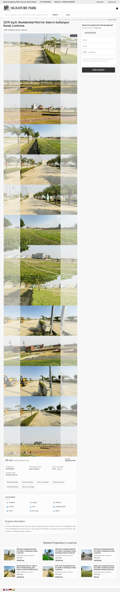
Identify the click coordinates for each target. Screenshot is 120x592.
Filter (68, 15)
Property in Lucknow (70, 20)
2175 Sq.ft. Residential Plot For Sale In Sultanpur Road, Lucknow (65, 568)
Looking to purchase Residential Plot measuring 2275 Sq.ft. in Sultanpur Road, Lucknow (98, 61)
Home (61, 20)
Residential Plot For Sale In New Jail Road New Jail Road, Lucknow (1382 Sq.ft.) (27, 568)
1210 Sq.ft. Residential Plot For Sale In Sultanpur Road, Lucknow (27, 551)
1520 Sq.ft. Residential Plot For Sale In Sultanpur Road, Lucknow (104, 551)
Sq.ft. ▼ (59, 469)
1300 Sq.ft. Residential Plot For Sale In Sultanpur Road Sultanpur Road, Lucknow (65, 551)
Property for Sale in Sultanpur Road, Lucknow (92, 20)
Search (55, 15)
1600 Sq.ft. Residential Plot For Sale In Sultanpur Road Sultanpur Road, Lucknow (104, 568)
